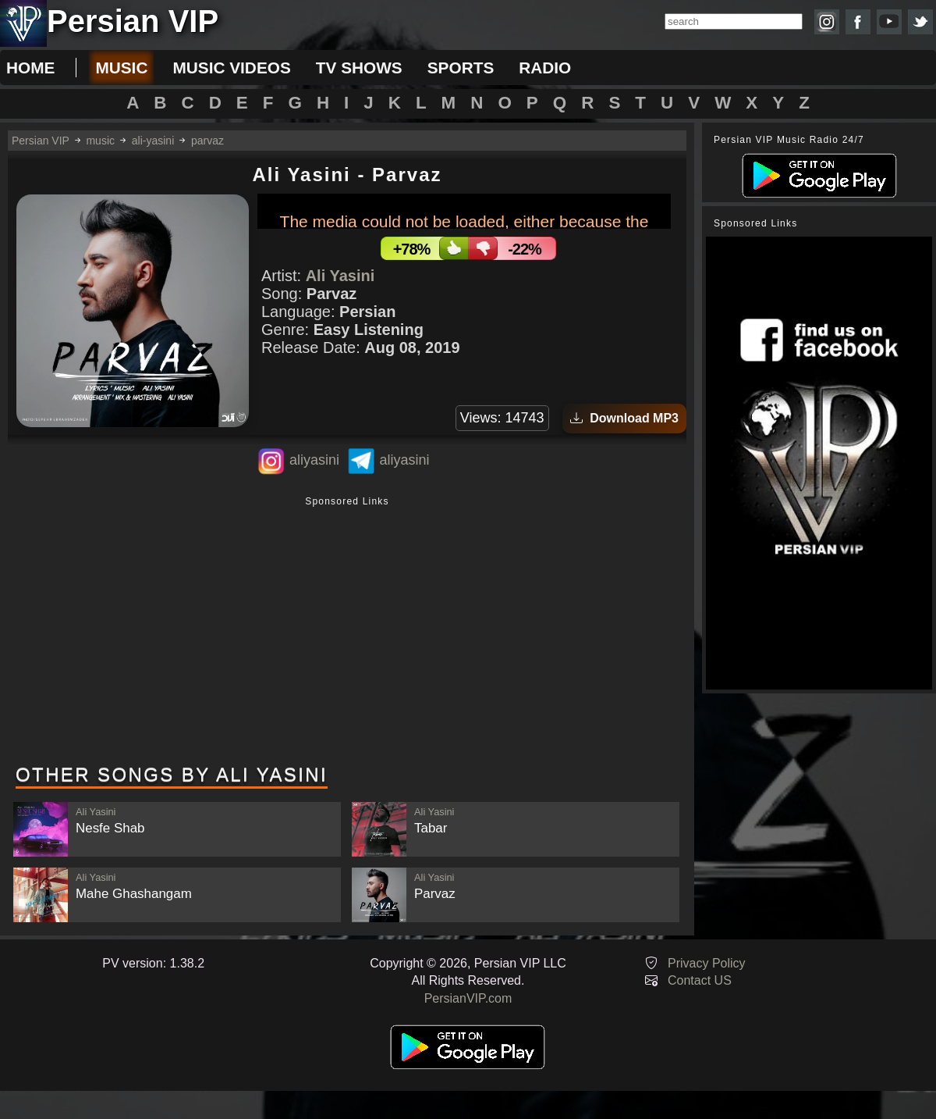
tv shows (359, 68)
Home (30, 68)
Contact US (700, 980)
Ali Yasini (340, 275)
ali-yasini (153, 140)
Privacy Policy (707, 963)
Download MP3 (624, 418)
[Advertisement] (347, 631)
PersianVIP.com (468, 998)
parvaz (207, 140)
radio (545, 68)
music (121, 68)
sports (461, 68)
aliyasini (314, 460)
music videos (231, 68)
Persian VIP (40, 140)
